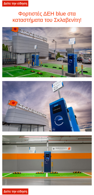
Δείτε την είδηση (15, 3)
